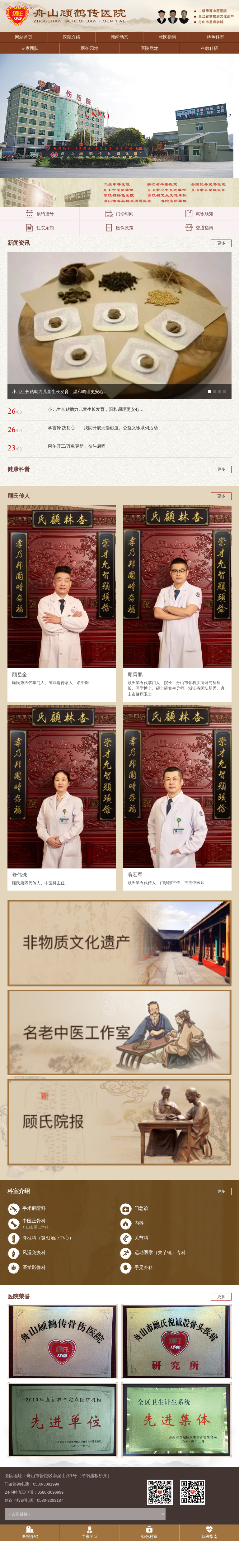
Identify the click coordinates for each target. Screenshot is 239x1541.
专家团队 (30, 48)
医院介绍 (71, 37)
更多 (221, 243)
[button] (209, 391)
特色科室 (215, 37)
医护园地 (89, 48)
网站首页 (23, 37)
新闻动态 (119, 37)
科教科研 (209, 48)
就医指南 (167, 37)
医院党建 (149, 48)
